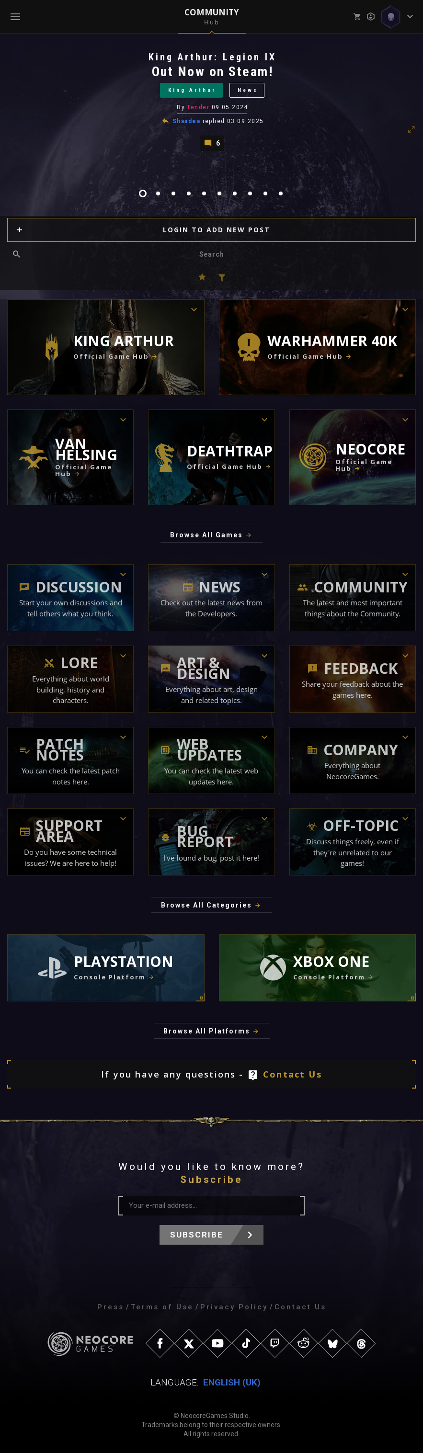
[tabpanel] (211, 101)
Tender (198, 107)
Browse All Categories (206, 905)
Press (110, 1307)
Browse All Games (206, 535)
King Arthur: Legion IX (212, 57)
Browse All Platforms (206, 1031)
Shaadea (186, 121)
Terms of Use (162, 1307)
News (248, 90)
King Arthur (192, 90)
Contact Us (292, 1074)
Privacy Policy (234, 1307)
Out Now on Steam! (213, 71)
